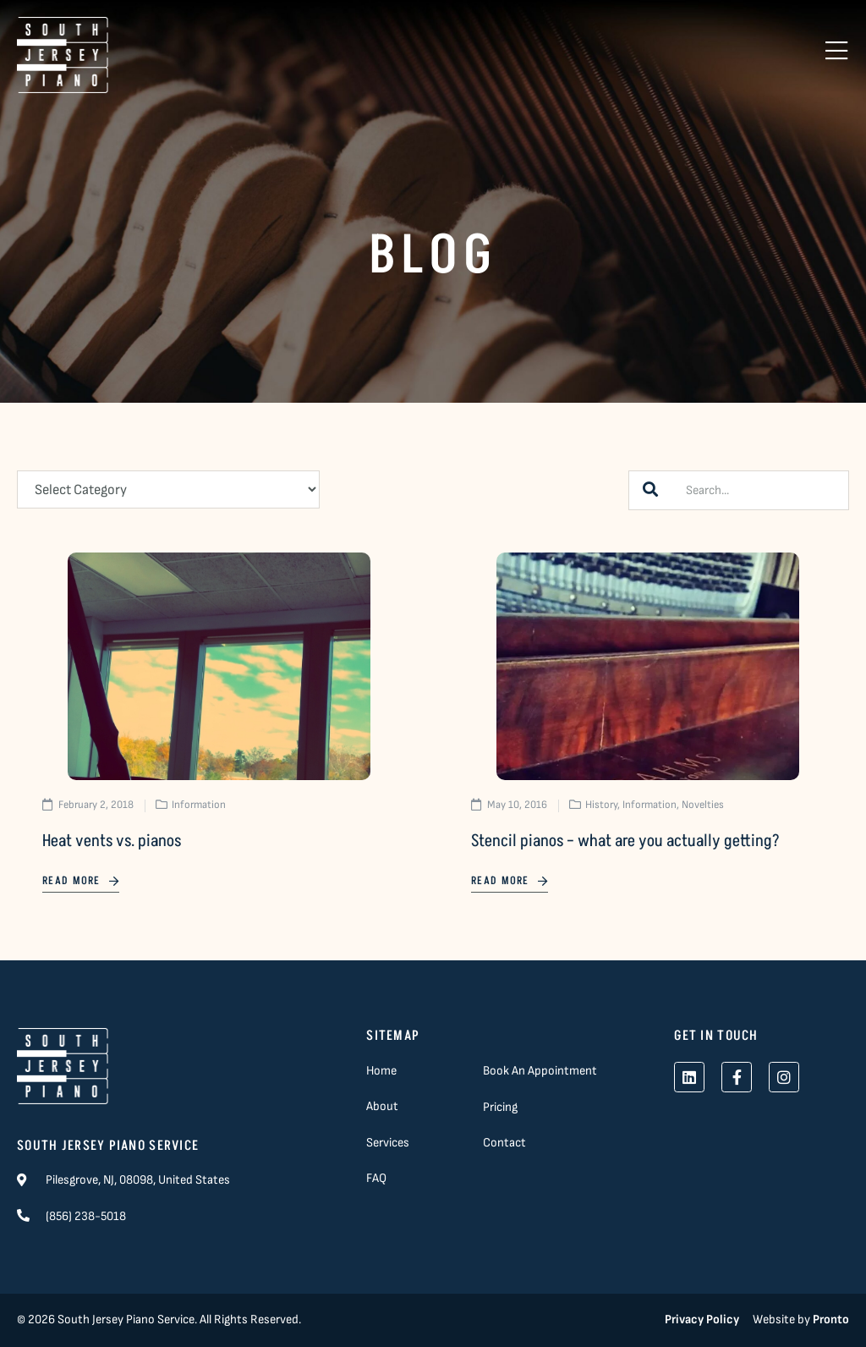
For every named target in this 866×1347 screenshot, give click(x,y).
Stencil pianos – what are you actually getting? (625, 841)
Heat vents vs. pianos (111, 841)
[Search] (650, 490)
